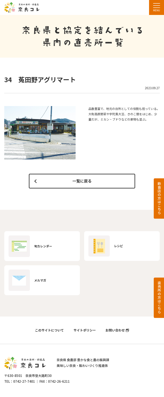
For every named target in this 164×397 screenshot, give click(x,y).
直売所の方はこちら (159, 297)
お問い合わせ (115, 330)
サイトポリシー (84, 330)
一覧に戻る (82, 181)
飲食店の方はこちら (159, 198)
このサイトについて (49, 330)
